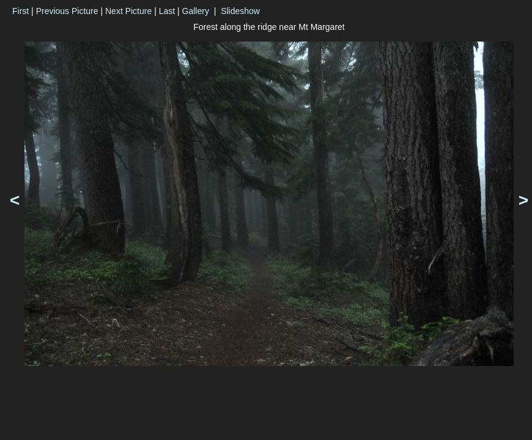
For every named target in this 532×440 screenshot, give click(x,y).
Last (167, 11)
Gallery (195, 11)
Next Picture (128, 11)
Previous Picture (67, 11)
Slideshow (240, 11)
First (20, 11)
